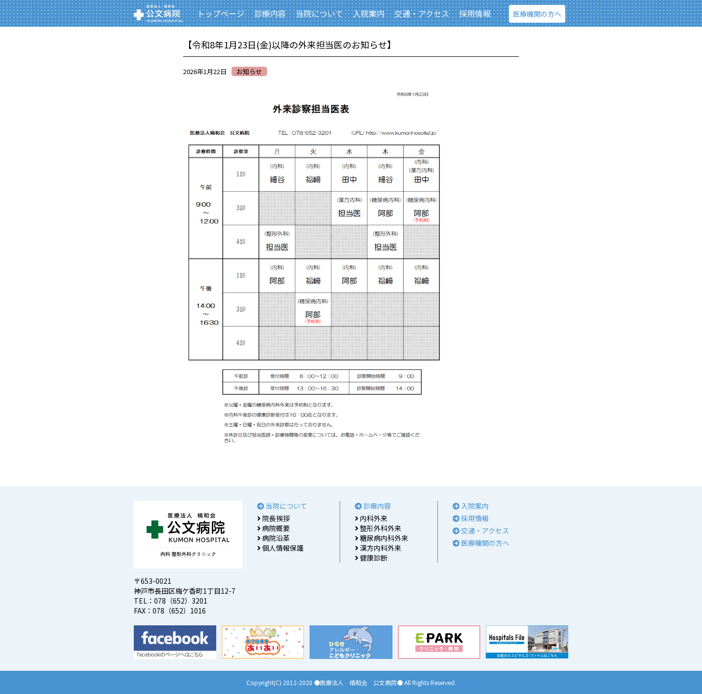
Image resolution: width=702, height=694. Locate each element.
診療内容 (270, 13)
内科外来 (371, 518)
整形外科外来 (378, 528)
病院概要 (273, 528)
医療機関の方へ (537, 14)
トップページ (220, 13)
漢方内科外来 (378, 548)
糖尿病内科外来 (381, 538)
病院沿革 (273, 538)
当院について (319, 13)
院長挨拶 (273, 518)
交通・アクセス (421, 13)
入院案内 (369, 13)
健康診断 (371, 558)
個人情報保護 (280, 548)
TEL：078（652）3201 (170, 601)
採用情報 (475, 13)
